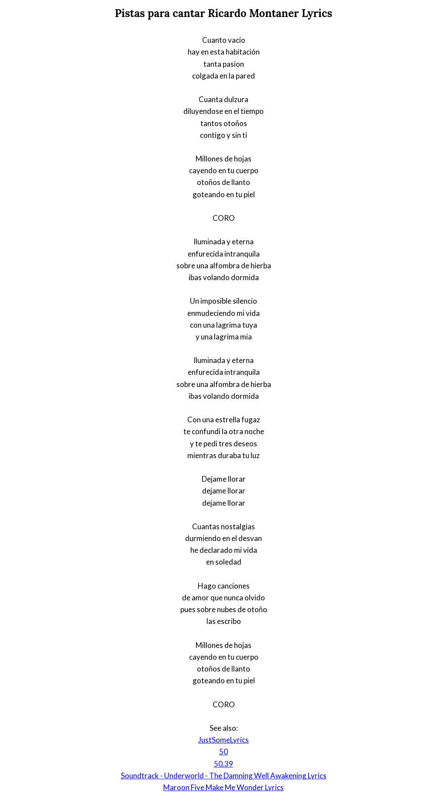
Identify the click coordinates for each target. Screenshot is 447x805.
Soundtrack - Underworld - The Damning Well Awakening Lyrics (224, 775)
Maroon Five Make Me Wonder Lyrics (223, 787)
